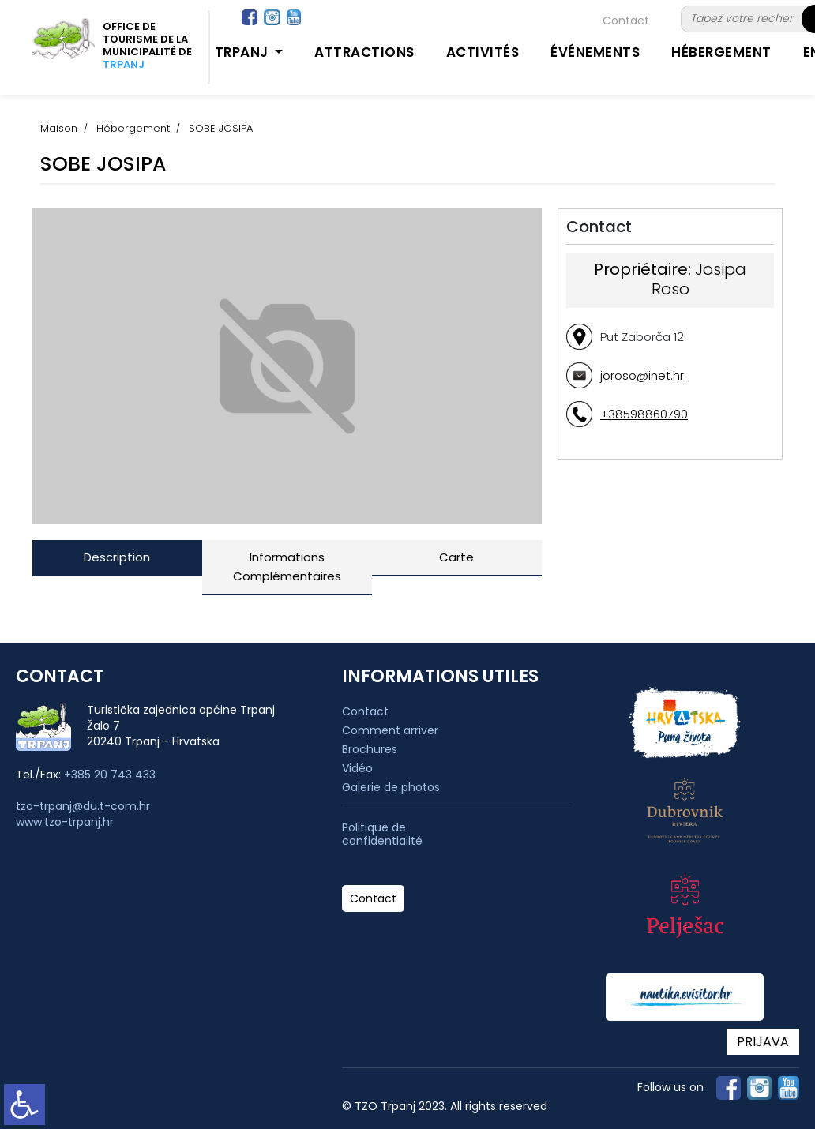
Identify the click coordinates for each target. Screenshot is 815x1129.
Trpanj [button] (243, 52)
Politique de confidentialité (382, 834)
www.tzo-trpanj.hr (65, 822)
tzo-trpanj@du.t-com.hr (83, 806)
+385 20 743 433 (110, 774)
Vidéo (357, 768)
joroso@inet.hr (642, 375)
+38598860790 (644, 414)
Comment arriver (390, 730)
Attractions (364, 52)
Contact (626, 20)
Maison (58, 128)
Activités (483, 52)
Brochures (369, 749)
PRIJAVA (762, 1042)
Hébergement (721, 52)
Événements (595, 52)
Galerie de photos (391, 787)
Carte (456, 557)
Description (117, 557)
